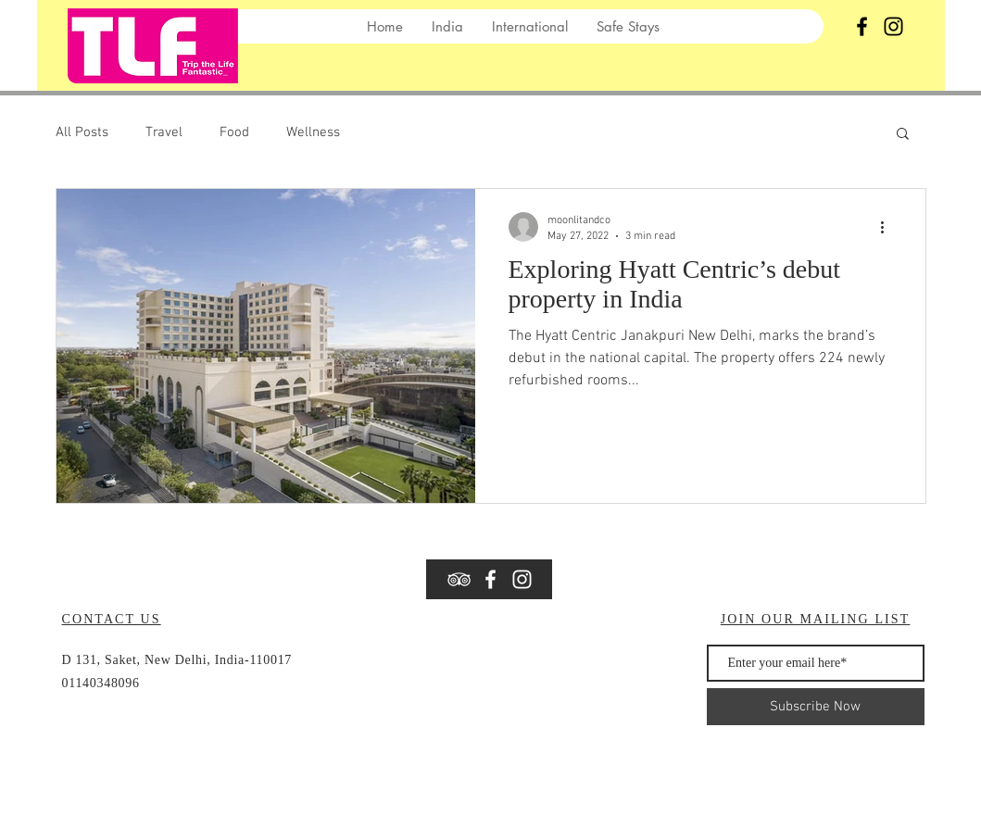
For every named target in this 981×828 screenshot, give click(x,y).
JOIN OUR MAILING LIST (816, 619)
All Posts (82, 132)
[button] (903, 134)
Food (234, 132)
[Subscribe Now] (815, 706)
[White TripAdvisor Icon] (459, 579)
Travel (163, 132)
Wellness (313, 132)
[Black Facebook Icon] (861, 26)
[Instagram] (893, 26)
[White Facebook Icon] (490, 579)
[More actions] (889, 227)
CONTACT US (111, 619)
